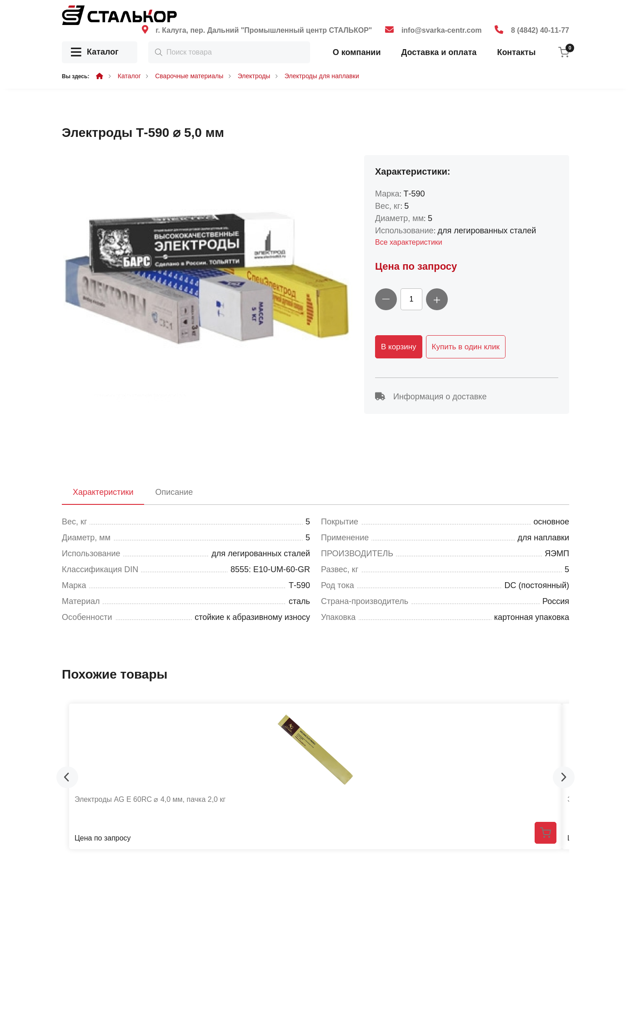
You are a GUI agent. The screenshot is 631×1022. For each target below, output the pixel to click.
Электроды (254, 76)
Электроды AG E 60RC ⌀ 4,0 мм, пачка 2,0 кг (150, 799)
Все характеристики (408, 242)
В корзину (398, 346)
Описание (174, 492)
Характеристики (103, 492)
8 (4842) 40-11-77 (540, 30)
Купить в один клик (466, 346)
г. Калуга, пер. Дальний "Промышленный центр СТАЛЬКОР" (263, 30)
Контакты (516, 52)
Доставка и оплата (438, 52)
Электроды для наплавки (322, 76)
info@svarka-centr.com (441, 30)
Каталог (95, 52)
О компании (357, 52)
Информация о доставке (430, 396)
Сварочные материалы (189, 76)
